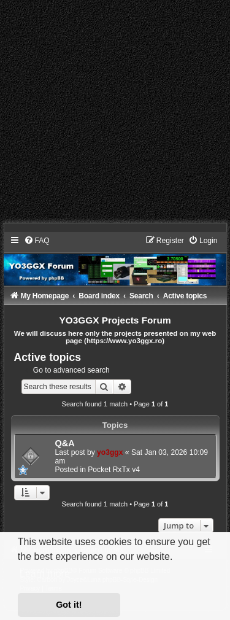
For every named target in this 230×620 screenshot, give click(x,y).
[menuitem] (37, 240)
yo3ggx (110, 452)
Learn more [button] (45, 573)
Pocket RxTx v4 (114, 469)
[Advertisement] (115, 115)
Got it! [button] (69, 605)
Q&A (65, 443)
